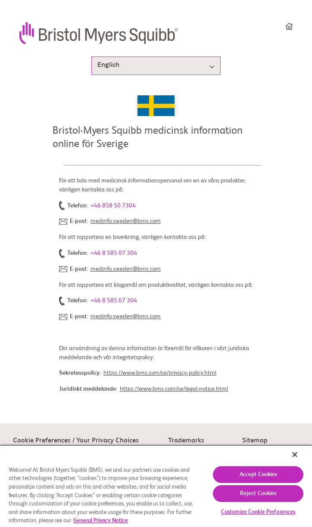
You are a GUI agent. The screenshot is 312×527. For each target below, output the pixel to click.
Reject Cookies (258, 493)
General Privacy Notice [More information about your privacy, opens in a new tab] (100, 521)
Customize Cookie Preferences (258, 512)
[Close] (294, 454)
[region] (156, 486)
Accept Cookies (258, 474)
